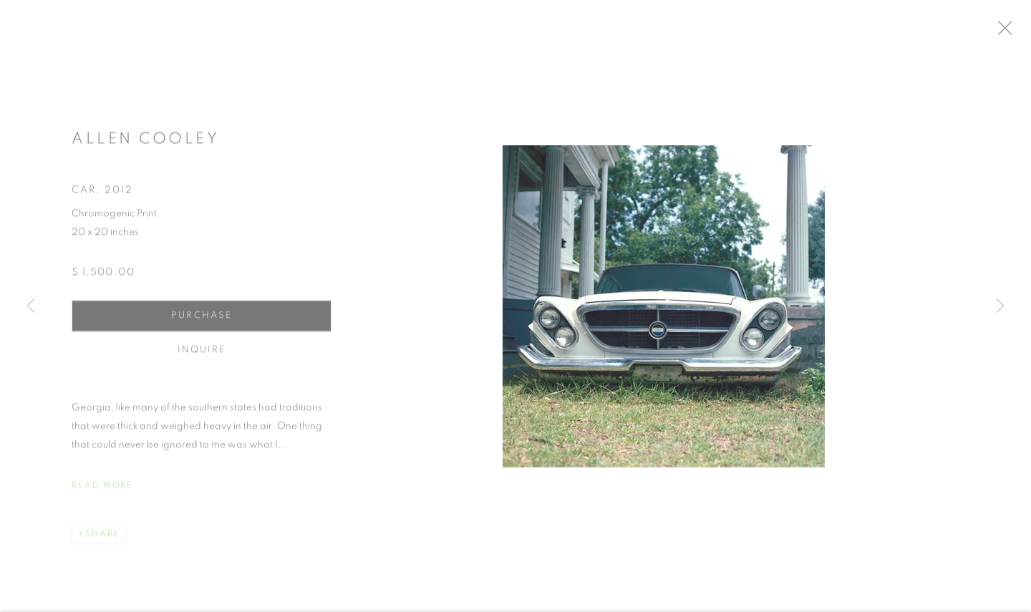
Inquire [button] (202, 356)
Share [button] (102, 539)
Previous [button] (31, 306)
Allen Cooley (145, 144)
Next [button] (1000, 306)
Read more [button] (102, 491)
